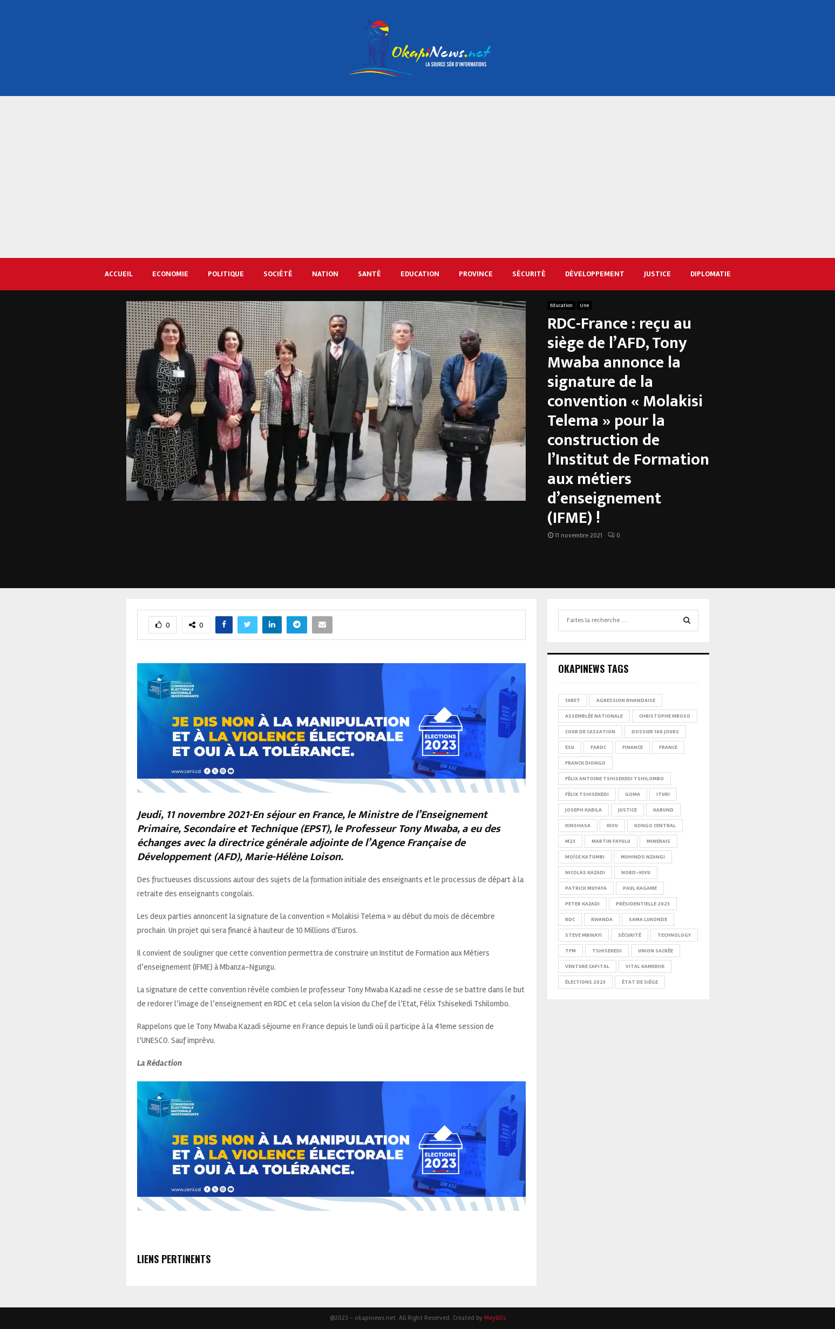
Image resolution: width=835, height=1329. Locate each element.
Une (584, 305)
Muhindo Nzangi (643, 857)
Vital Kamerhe (645, 966)
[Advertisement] (418, 177)
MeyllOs (495, 1318)
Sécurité (529, 273)
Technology (674, 935)
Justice (657, 273)
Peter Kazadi (582, 904)
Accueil (119, 273)
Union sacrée (655, 951)
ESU (569, 747)
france (668, 747)
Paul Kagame (640, 888)
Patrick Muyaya (586, 888)
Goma (632, 794)
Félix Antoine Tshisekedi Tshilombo (614, 778)
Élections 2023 (585, 982)
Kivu (612, 825)
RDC (570, 919)
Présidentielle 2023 (643, 904)
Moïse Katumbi (585, 857)
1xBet (572, 700)
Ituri (663, 794)
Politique (226, 273)
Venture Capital (587, 966)
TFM (570, 951)
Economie (170, 273)
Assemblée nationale (594, 716)
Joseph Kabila (583, 810)
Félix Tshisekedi (587, 794)
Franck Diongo (585, 763)
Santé (369, 273)
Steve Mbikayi (583, 935)
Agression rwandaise (625, 700)
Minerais (658, 841)
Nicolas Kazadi (585, 872)
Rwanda (602, 919)
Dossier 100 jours (655, 731)
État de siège (640, 982)
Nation (325, 273)
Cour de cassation (590, 731)
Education (419, 273)
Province (476, 273)
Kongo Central (655, 825)
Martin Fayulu (611, 841)
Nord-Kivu (635, 872)
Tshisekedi (607, 951)
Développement (594, 273)
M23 (570, 841)
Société (278, 273)
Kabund (663, 810)
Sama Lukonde (648, 919)
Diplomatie (710, 273)
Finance (632, 747)
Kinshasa (577, 825)
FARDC (598, 747)
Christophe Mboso (664, 716)
